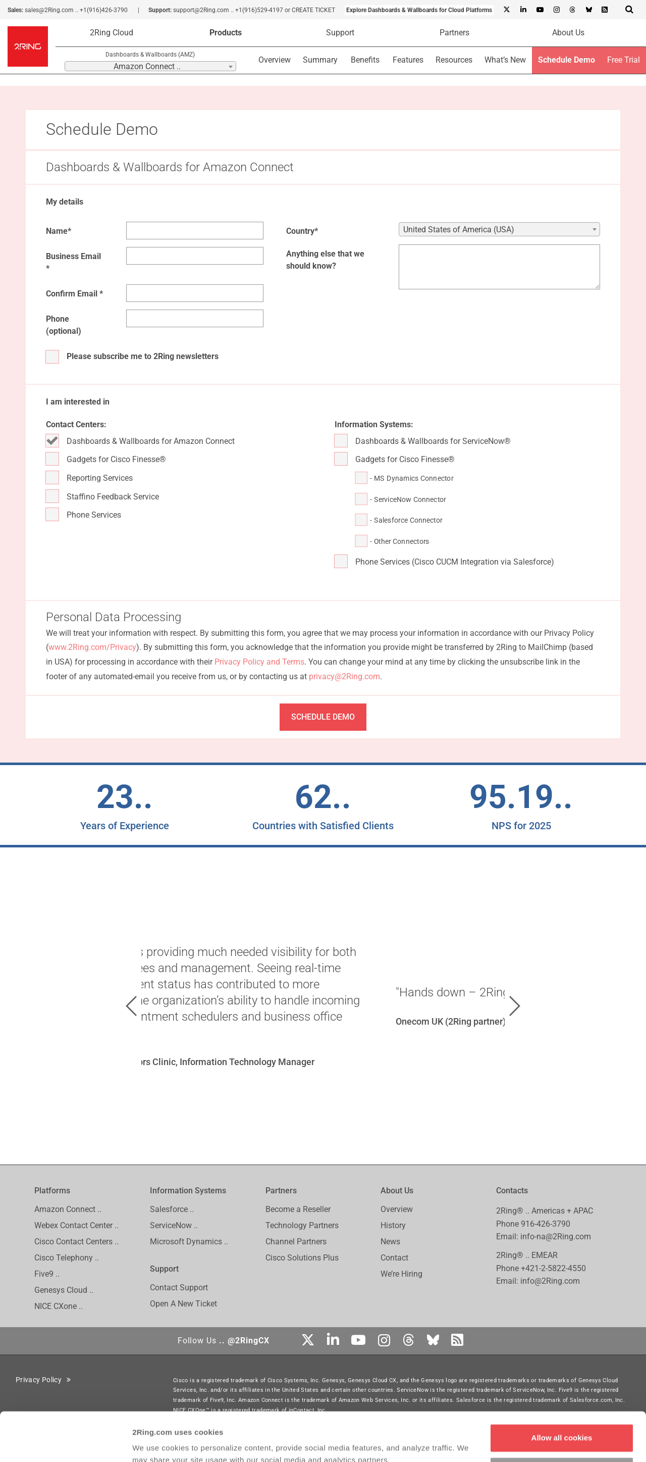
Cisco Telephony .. (66, 1258)
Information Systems (188, 1190)
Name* (58, 231)
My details (64, 202)
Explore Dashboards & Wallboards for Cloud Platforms (419, 10)
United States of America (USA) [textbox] (458, 229)
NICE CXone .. (58, 1306)
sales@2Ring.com (49, 10)
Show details (155, 1442)
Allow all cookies (562, 1392)
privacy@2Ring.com (344, 676)
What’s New (505, 60)
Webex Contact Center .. (76, 1225)
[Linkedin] (523, 10)
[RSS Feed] (605, 10)
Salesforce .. (172, 1209)
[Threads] (572, 10)
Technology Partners (302, 1225)
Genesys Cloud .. (63, 1290)
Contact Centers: (76, 424)
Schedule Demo (566, 60)
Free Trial (623, 60)
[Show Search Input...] (629, 9)
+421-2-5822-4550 (553, 1268)
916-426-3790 (545, 1224)
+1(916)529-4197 (259, 10)
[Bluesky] (588, 10)
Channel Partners (296, 1241)
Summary (320, 60)
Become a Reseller (298, 1209)
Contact (394, 1258)
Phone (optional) (63, 325)
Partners (454, 32)
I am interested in (78, 402)
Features (408, 60)
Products (225, 32)
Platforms (52, 1190)
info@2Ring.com (550, 1281)
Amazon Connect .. (67, 1209)
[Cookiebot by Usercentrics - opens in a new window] (65, 1442)
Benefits (365, 60)
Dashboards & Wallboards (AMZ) (150, 54)
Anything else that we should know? (325, 260)
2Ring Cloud (111, 32)
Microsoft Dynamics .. (189, 1241)
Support (340, 32)
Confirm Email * (74, 293)
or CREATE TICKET (310, 10)
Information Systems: (374, 424)
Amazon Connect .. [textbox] (147, 66)
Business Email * (73, 262)
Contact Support (179, 1287)
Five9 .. (47, 1274)
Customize (562, 1425)
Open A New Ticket (183, 1303)
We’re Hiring (401, 1274)
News (390, 1241)
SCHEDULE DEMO (323, 717)
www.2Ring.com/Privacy (92, 647)
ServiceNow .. (174, 1225)
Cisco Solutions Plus (302, 1258)
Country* (302, 231)
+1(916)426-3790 (104, 10)
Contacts (512, 1190)
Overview (274, 60)
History (393, 1225)
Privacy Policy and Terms (259, 662)
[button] (131, 1006)
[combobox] (150, 66)
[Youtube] (539, 10)
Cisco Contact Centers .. (76, 1241)
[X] (507, 10)
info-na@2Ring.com (555, 1236)
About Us (568, 32)
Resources (454, 60)
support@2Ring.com (201, 10)
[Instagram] (556, 10)
